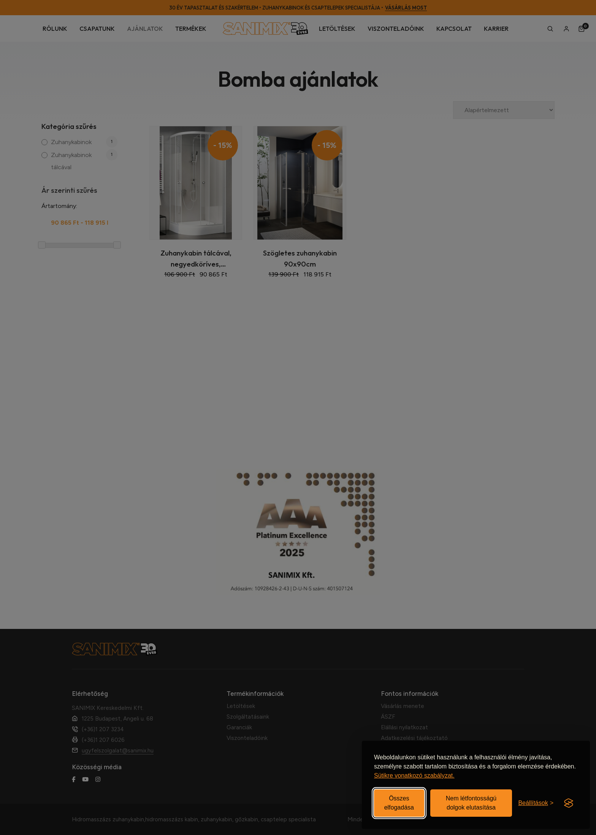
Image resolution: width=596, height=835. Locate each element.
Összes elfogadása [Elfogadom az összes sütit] (399, 803)
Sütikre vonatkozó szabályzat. (414, 775)
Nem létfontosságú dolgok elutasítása (471, 803)
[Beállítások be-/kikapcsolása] (535, 803)
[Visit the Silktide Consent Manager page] (569, 803)
